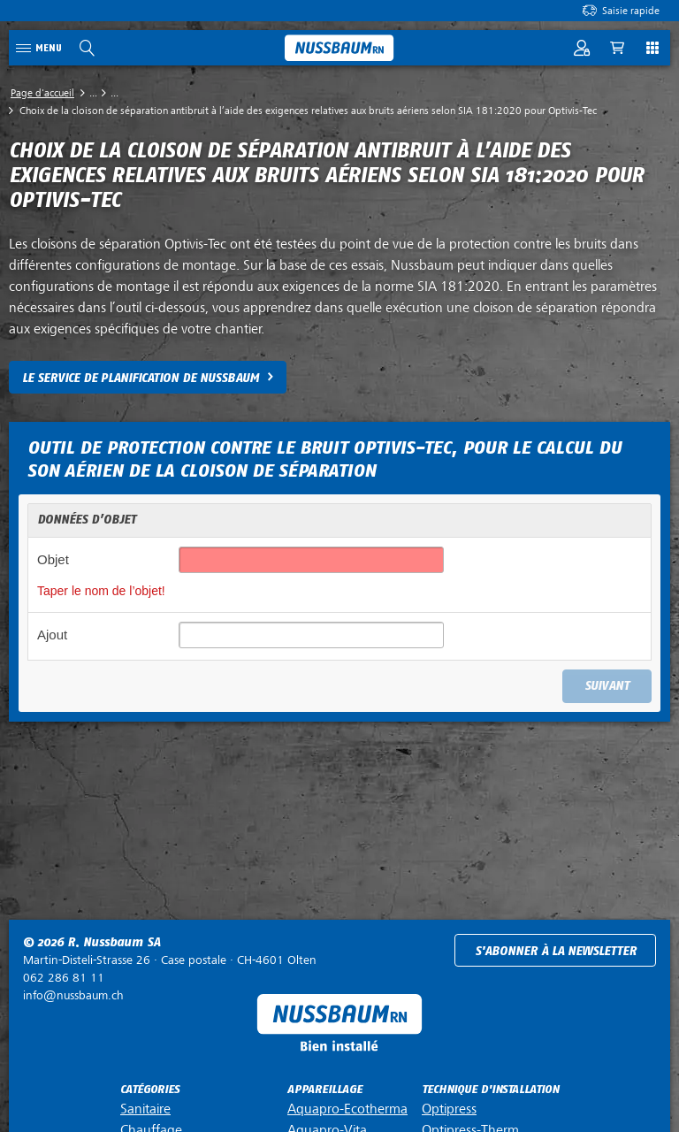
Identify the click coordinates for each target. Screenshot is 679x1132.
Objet (53, 559)
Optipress (449, 1109)
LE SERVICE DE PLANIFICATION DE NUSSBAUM (140, 378)
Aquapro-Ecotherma (347, 1109)
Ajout (52, 634)
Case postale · (170, 960)
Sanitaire (145, 1109)
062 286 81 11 (63, 977)
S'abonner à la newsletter (556, 951)
